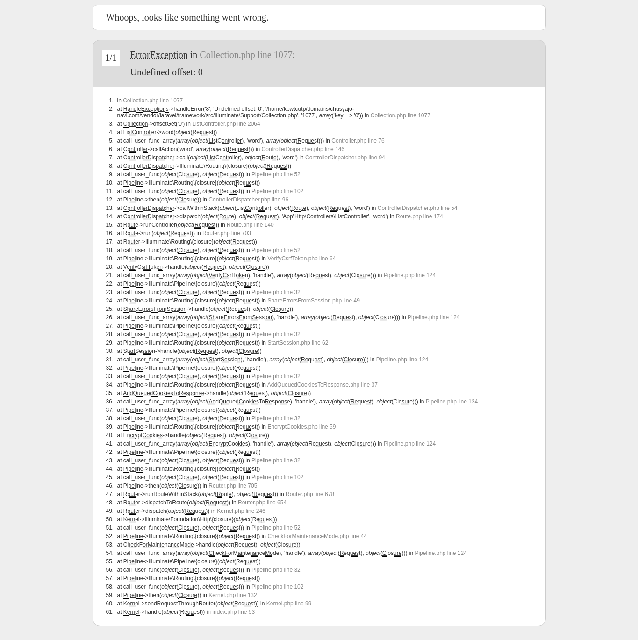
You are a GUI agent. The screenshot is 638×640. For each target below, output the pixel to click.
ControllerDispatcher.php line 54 (418, 208)
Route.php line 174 (419, 216)
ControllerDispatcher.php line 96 (248, 199)
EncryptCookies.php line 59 (301, 427)
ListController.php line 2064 (226, 124)
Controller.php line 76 (357, 140)
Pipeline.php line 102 (277, 191)
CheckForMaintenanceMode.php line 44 (317, 536)
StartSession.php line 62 (297, 342)
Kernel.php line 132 (232, 595)
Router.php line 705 (232, 485)
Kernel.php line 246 (241, 511)
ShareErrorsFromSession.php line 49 (313, 300)
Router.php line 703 (226, 233)
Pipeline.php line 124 (410, 275)
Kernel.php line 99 (289, 603)
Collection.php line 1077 (246, 55)
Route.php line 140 (250, 225)
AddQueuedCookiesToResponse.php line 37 (322, 384)
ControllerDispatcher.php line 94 (345, 157)
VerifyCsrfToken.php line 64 (301, 258)
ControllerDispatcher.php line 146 (303, 149)
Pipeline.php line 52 (276, 174)
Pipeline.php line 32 (276, 292)
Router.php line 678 (310, 494)
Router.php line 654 (262, 502)
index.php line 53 (233, 612)
